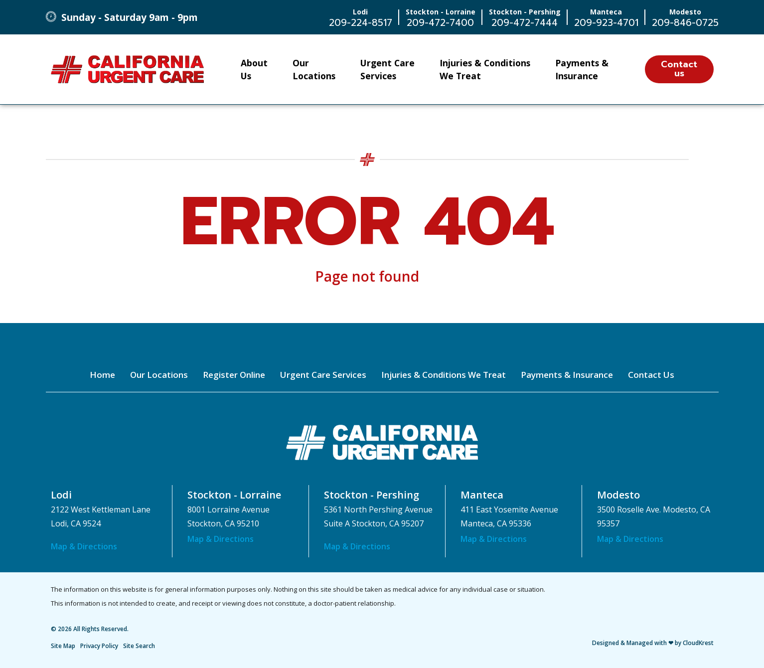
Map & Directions (84, 546)
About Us (254, 69)
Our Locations (314, 69)
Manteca (481, 494)
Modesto (618, 494)
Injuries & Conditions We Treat (485, 69)
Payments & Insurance (582, 69)
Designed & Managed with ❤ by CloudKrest (653, 643)
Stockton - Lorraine (234, 494)
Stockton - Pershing (371, 494)
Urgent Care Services (387, 69)
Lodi (61, 494)
